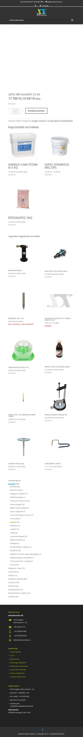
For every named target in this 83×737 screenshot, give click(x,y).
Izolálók (13, 529)
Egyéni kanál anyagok (18, 508)
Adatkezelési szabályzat (19, 666)
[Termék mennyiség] (15, 111)
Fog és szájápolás (16, 511)
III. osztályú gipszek (53, 121)
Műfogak (13, 543)
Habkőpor (13, 526)
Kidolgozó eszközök (15, 579)
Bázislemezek (15, 490)
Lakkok (12, 533)
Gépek (10, 575)
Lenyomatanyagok (17, 536)
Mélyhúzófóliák (16, 540)
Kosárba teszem (36, 110)
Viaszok (13, 565)
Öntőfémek (14, 550)
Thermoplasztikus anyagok (20, 561)
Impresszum (14, 659)
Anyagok (34, 121)
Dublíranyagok (15, 504)
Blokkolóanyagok (16, 497)
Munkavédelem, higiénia (19, 547)
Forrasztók (14, 518)
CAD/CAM (12, 572)
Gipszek (42, 121)
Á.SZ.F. (12, 655)
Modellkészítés (67, 121)
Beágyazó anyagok (17, 494)
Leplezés (11, 582)
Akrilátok (13, 487)
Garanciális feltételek (18, 670)
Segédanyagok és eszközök (20, 558)
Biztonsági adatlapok (18, 662)
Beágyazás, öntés (15, 568)
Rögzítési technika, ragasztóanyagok (24, 554)
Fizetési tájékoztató (17, 673)
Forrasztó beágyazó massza (20, 515)
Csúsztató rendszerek (18, 501)
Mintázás (11, 586)
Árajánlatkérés (15, 652)
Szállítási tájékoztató (18, 677)
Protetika (11, 597)
